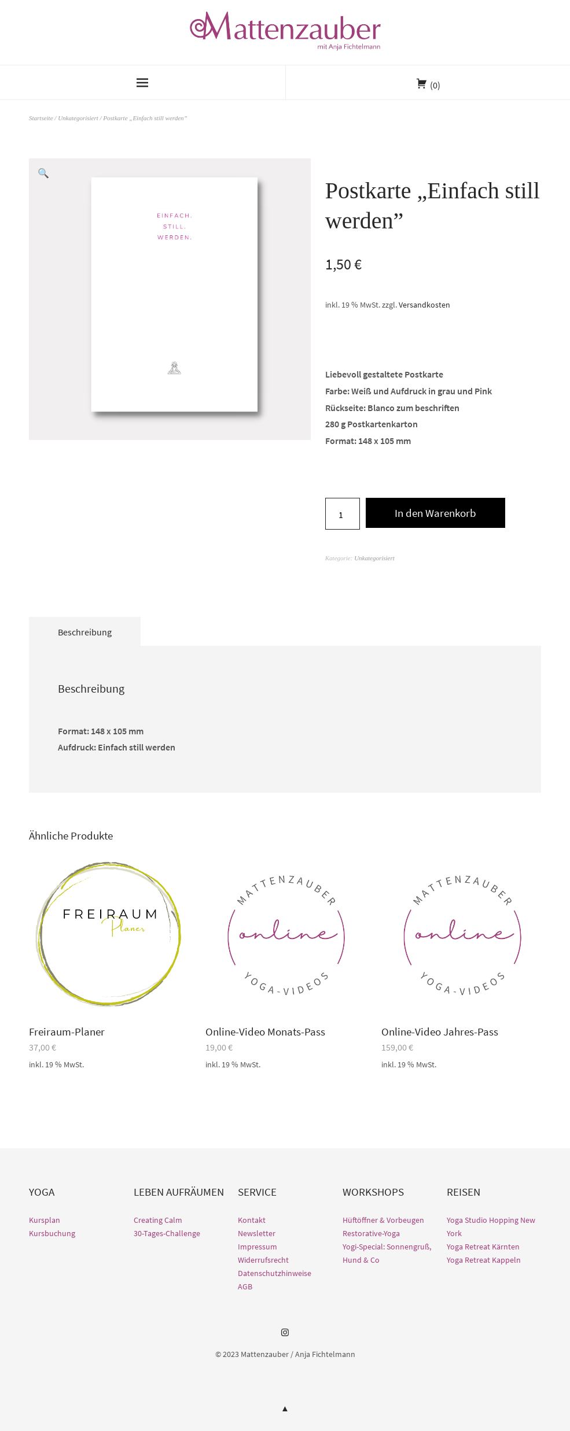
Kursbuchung (52, 1233)
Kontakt (252, 1220)
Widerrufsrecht (263, 1260)
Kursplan (44, 1220)
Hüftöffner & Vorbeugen (383, 1220)
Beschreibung (85, 632)
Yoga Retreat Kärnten (483, 1246)
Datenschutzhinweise (274, 1273)
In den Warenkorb (435, 513)
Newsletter (256, 1233)
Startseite (41, 117)
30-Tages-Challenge (167, 1233)
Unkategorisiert (78, 117)
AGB (245, 1286)
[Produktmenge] (342, 514)
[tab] (85, 631)
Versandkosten (424, 304)
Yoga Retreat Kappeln (484, 1260)
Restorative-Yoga (371, 1233)
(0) (435, 85)
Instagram (285, 1336)
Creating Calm (158, 1220)
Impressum (257, 1246)
